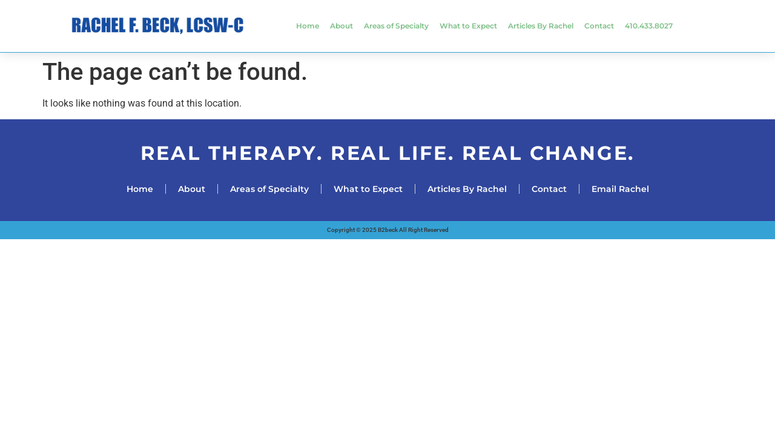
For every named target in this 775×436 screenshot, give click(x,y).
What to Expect (468, 25)
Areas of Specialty (396, 25)
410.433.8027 (649, 25)
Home (307, 25)
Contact (599, 25)
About (341, 25)
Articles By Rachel (540, 25)
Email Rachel (620, 188)
